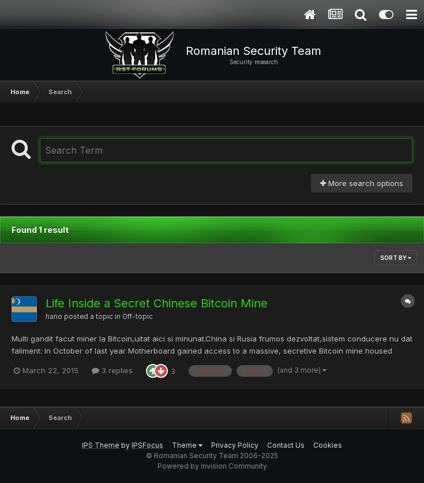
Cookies (327, 445)
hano (54, 317)
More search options (361, 183)
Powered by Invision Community (212, 466)
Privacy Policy (234, 445)
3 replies (112, 370)
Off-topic (137, 317)
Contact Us (286, 445)
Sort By (395, 257)
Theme (187, 445)
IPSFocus (147, 445)
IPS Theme (100, 445)
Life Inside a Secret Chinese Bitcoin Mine (157, 303)
